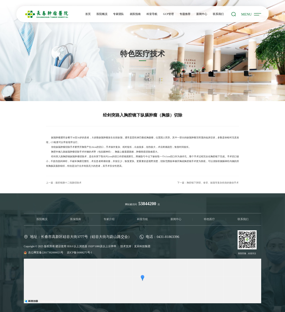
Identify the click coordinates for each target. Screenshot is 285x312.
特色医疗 (209, 219)
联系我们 (218, 14)
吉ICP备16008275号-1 (79, 252)
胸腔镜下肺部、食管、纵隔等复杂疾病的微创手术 (213, 182)
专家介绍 (109, 219)
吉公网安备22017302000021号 (46, 252)
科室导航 (151, 14)
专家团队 (118, 14)
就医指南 (135, 14)
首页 (88, 14)
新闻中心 (201, 14)
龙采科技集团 (142, 246)
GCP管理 (168, 14)
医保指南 (75, 219)
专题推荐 (185, 14)
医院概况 (102, 14)
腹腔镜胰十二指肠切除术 (68, 182)
